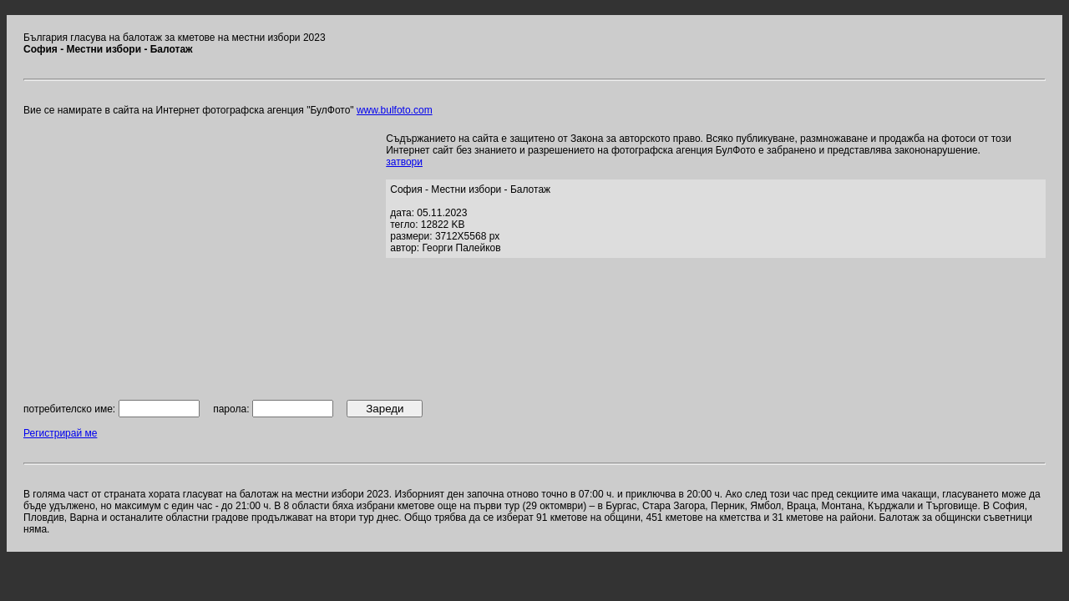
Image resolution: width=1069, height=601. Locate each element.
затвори (404, 162)
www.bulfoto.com (395, 110)
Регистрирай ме (60, 433)
